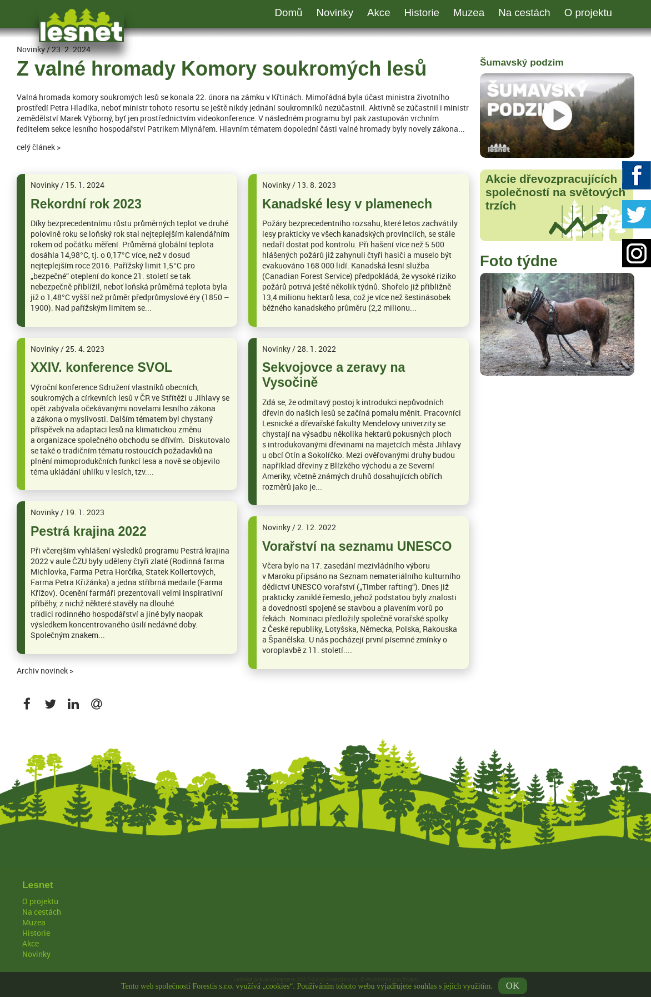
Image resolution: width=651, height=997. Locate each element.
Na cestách (524, 12)
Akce (378, 12)
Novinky (334, 12)
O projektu (588, 12)
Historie (421, 12)
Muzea (468, 12)
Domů (289, 12)
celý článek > (39, 147)
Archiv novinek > (45, 670)
